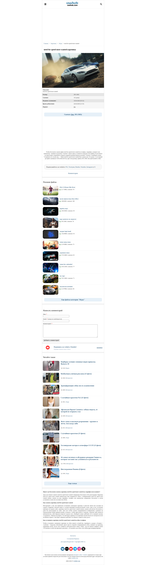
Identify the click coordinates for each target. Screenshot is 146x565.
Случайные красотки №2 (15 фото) (74, 398)
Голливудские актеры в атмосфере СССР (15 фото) (81, 445)
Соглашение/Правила (73, 538)
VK (67, 167)
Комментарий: (47, 323)
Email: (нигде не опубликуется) (52, 319)
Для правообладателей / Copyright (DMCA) (73, 541)
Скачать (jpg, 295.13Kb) (73, 114)
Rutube (77, 167)
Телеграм (72, 167)
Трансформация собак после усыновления (77, 386)
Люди (67, 402)
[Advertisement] (73, 24)
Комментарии (73, 173)
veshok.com (75, 558)
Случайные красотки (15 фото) (73, 433)
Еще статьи (72, 483)
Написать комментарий (52, 310)
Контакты (73, 535)
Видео (67, 368)
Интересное (69, 378)
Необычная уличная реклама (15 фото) (76, 374)
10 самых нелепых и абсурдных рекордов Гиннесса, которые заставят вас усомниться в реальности (81, 458)
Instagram (90, 167)
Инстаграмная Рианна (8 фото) (73, 469)
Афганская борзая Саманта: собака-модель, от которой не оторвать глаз (79, 411)
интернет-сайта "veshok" (80, 555)
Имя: (45, 314)
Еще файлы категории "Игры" (73, 300)
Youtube (83, 167)
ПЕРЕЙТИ (99, 347)
